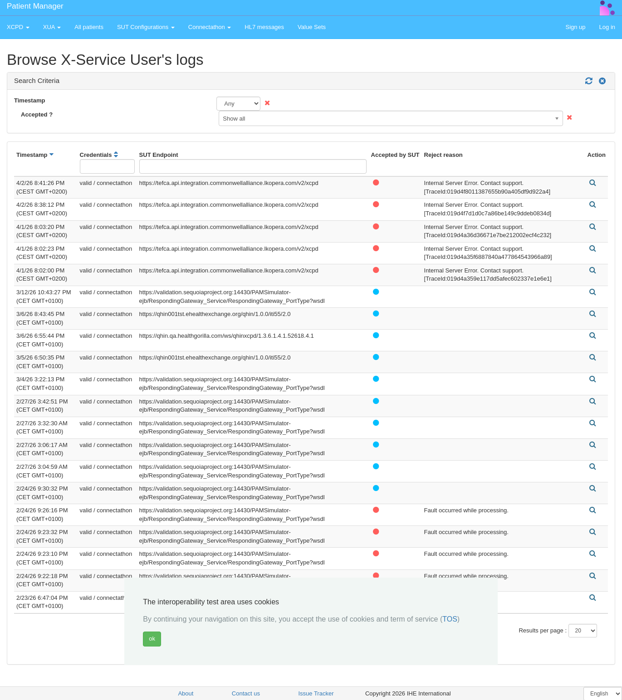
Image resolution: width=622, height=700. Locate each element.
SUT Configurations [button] (146, 27)
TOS (449, 619)
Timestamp (29, 100)
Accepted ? (37, 114)
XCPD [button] (18, 27)
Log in (607, 27)
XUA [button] (52, 27)
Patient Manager (35, 6)
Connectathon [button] (209, 27)
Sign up (575, 27)
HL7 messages (264, 27)
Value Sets (312, 27)
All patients (88, 27)
